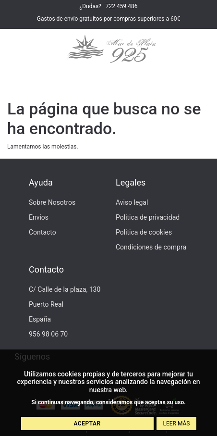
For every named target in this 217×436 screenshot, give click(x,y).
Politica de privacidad (148, 217)
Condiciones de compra (151, 247)
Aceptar (86, 423)
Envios (38, 217)
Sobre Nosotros (52, 202)
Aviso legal (132, 202)
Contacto (42, 232)
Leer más (176, 423)
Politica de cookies (144, 232)
